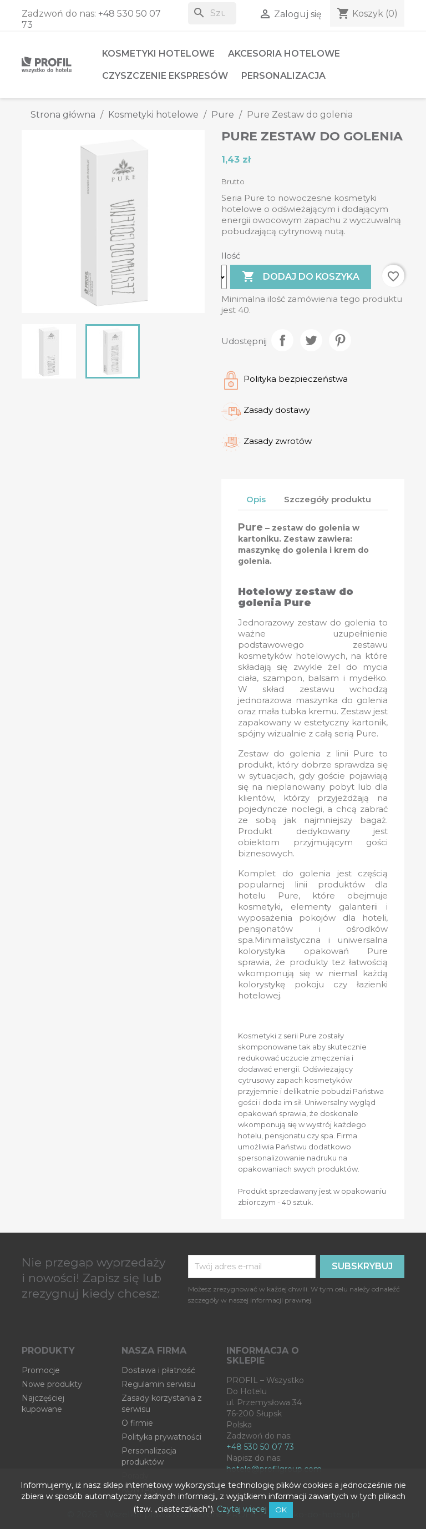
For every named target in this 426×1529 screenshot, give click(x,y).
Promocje (41, 1370)
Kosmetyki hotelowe (158, 53)
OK (281, 1509)
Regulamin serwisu (158, 1384)
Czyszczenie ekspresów (165, 75)
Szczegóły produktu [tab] (327, 499)
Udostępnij (282, 340)
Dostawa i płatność (158, 1370)
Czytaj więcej (242, 1509)
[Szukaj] (212, 13)
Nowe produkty (52, 1384)
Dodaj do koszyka (300, 277)
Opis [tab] (256, 499)
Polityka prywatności (161, 1437)
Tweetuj (311, 340)
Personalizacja (283, 75)
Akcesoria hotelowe (284, 53)
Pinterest (340, 340)
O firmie (137, 1423)
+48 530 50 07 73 (260, 1447)
